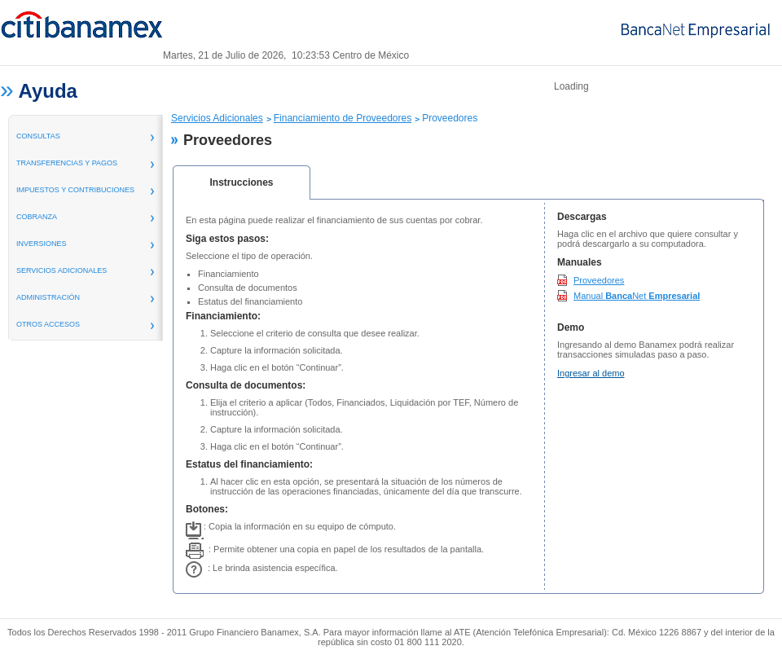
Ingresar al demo (591, 373)
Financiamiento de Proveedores (342, 118)
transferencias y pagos (66, 163)
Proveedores (598, 280)
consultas (38, 136)
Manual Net (636, 296)
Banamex (81, 31)
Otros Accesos (48, 324)
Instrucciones (241, 182)
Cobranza (36, 217)
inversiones (41, 244)
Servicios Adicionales (217, 118)
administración (48, 297)
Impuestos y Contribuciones (75, 190)
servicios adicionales (61, 270)
